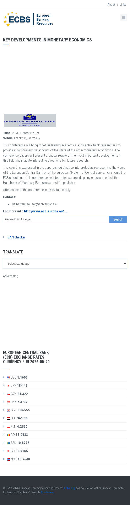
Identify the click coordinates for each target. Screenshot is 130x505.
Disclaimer (47, 492)
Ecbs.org (69, 488)
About (111, 4)
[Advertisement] (65, 78)
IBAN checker (16, 237)
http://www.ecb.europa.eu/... (45, 211)
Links (123, 4)
